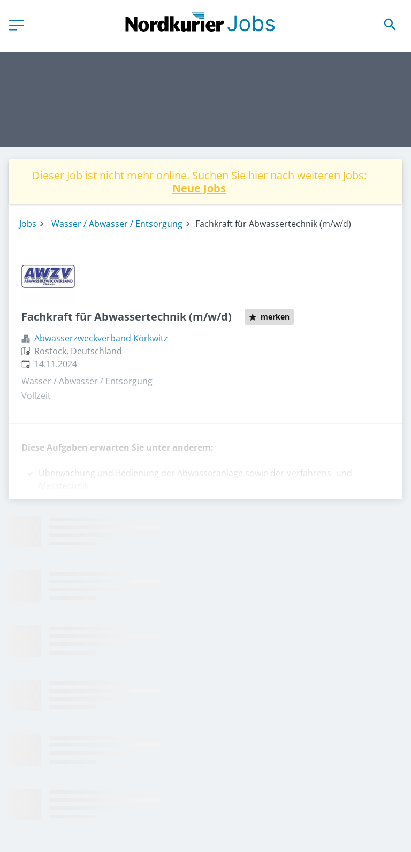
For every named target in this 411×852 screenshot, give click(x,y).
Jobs (27, 224)
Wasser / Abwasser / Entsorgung (116, 224)
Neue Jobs (199, 188)
